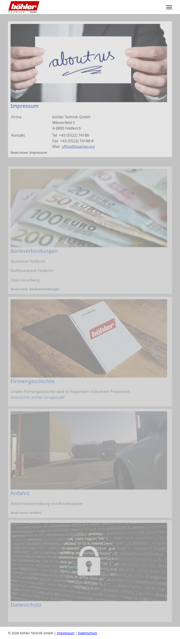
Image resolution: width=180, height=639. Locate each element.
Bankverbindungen (34, 254)
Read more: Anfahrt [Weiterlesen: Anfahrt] (26, 516)
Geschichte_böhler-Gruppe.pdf (37, 401)
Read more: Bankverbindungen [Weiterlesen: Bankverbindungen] (35, 293)
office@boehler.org (78, 147)
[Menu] (169, 7)
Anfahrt (20, 496)
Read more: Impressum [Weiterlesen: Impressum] (29, 153)
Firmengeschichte (32, 384)
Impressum (25, 106)
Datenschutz (26, 608)
